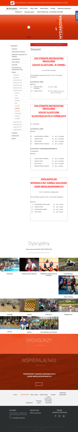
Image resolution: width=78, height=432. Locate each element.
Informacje (16, 75)
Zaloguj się (35, 429)
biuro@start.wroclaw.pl (19, 418)
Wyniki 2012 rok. (18, 85)
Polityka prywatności (44, 427)
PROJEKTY (18, 12)
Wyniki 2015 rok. (18, 122)
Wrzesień (17, 111)
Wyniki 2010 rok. (18, 80)
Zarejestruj (42, 429)
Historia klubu (44, 8)
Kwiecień (17, 100)
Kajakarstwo (15, 135)
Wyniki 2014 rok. (18, 90)
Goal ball (14, 64)
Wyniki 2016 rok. (18, 124)
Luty (16, 95)
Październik (18, 113)
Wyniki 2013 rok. (18, 88)
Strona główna (12, 8)
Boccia (14, 138)
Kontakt (53, 8)
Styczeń (17, 93)
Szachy (14, 72)
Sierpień (17, 108)
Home (15, 394)
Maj (16, 103)
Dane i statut (34, 8)
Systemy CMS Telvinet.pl (57, 427)
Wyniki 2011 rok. (18, 82)
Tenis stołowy (16, 62)
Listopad (17, 116)
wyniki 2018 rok (17, 129)
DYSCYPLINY (23, 8)
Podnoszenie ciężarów (18, 51)
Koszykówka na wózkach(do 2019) (17, 68)
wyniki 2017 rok (17, 127)
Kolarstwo (15, 133)
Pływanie (14, 49)
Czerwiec (17, 105)
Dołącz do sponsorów (35, 413)
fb (76, 16)
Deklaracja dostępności (64, 8)
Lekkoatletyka (16, 59)
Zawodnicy (16, 77)
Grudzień (17, 118)
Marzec (17, 98)
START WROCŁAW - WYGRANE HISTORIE (50, 12)
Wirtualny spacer (29, 12)
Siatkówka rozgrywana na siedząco (19, 55)
